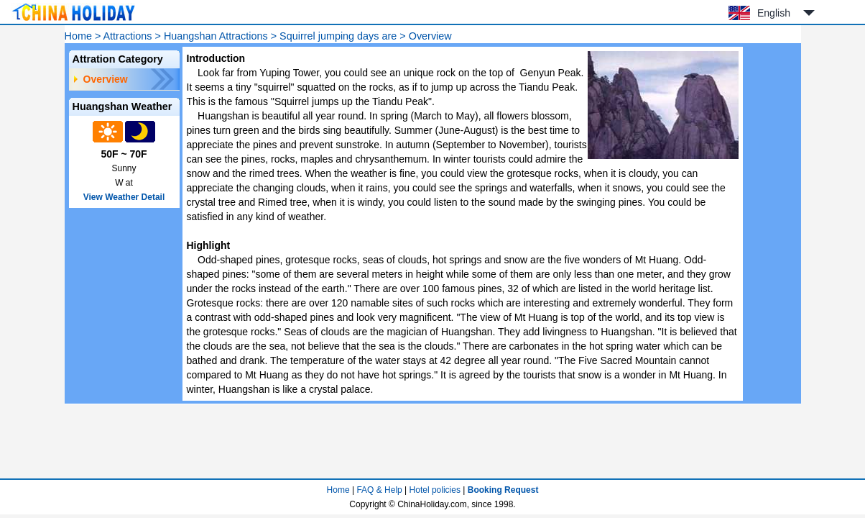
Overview (105, 79)
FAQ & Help (379, 490)
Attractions (127, 36)
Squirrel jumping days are (338, 36)
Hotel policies (435, 490)
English (773, 13)
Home (78, 36)
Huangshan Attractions (216, 36)
